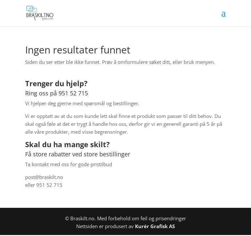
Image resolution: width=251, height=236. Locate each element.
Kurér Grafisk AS (155, 226)
